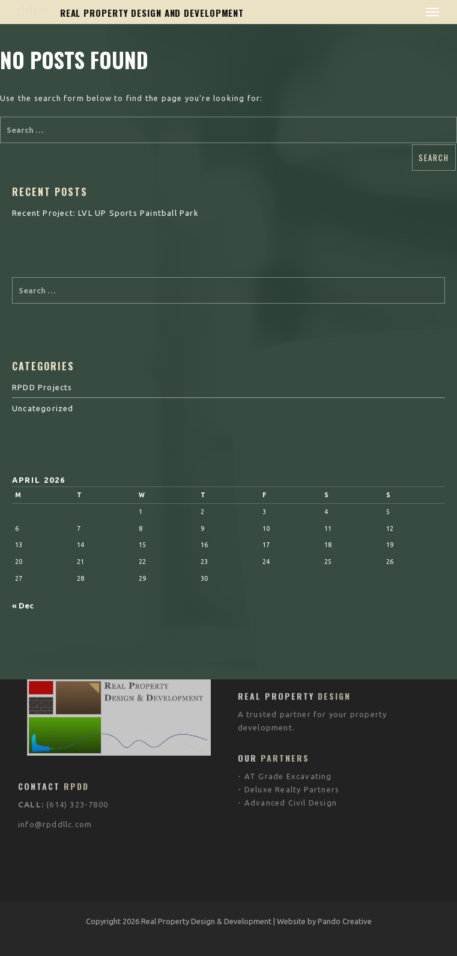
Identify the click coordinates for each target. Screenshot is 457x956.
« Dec (23, 605)
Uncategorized (43, 408)
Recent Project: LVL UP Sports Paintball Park (105, 213)
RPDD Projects (42, 387)
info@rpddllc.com (55, 765)
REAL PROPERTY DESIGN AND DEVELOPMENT (152, 12)
